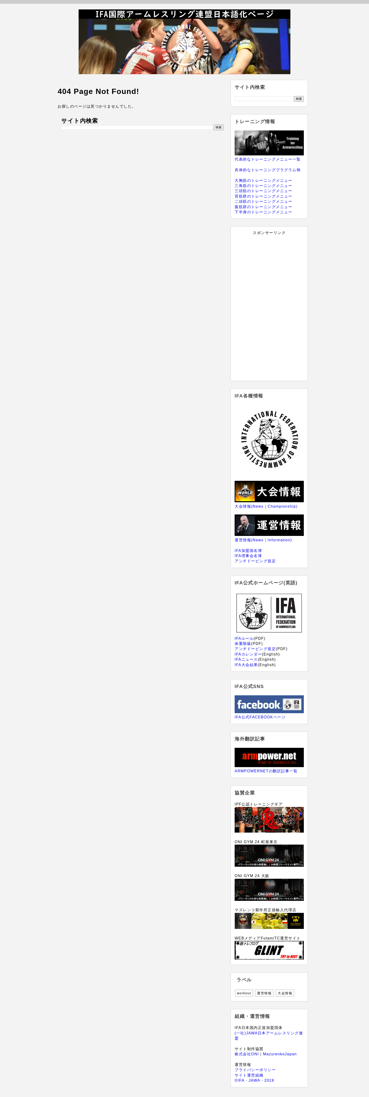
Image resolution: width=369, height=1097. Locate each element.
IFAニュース (246, 659)
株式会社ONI (247, 1054)
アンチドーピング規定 (255, 561)
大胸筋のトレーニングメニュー (263, 180)
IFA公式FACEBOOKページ (260, 717)
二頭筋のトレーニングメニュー (263, 201)
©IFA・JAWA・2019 (254, 1080)
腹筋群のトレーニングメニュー (263, 207)
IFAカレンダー (248, 654)
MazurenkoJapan (280, 1054)
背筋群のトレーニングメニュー (263, 196)
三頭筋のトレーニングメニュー (263, 191)
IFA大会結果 (246, 665)
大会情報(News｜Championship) (266, 506)
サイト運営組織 (249, 1075)
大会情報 (285, 993)
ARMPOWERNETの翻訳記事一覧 (266, 771)
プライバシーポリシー (255, 1070)
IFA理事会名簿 (248, 556)
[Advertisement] (269, 306)
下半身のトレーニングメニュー (263, 212)
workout (244, 993)
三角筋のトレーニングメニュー (263, 186)
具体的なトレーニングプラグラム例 (268, 170)
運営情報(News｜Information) (263, 540)
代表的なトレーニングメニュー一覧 (268, 159)
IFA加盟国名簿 (248, 551)
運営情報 (264, 993)
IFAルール (244, 638)
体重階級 (243, 644)
